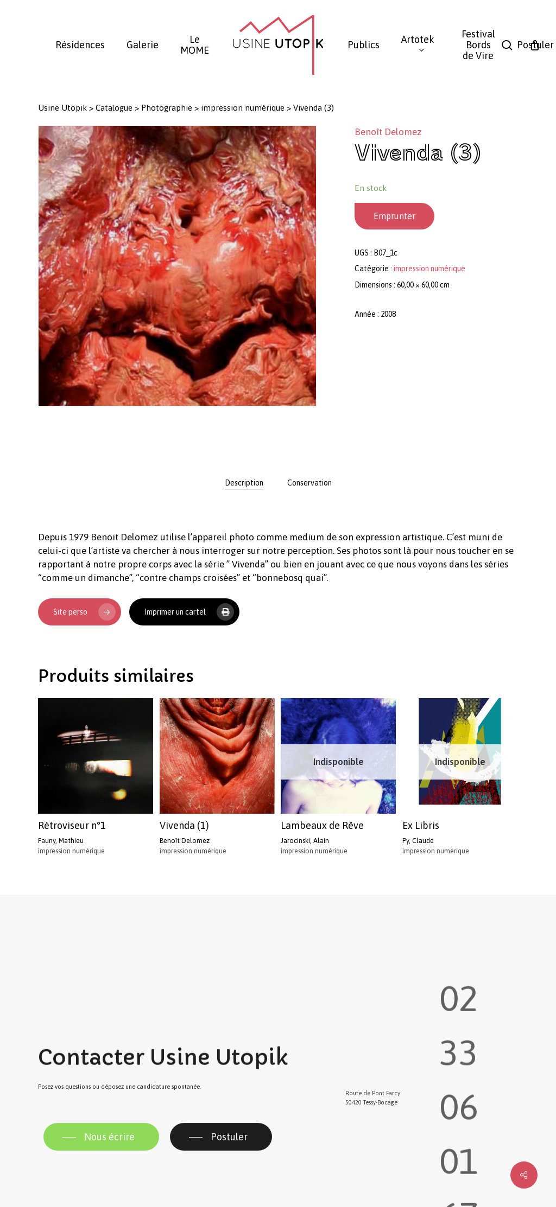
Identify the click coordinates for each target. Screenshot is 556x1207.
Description (244, 482)
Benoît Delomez (388, 131)
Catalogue (114, 107)
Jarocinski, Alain (305, 840)
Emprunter (394, 216)
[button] (101, 1163)
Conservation (309, 482)
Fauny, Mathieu (61, 840)
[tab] (244, 482)
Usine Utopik (62, 107)
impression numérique (243, 107)
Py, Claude (418, 840)
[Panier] (535, 45)
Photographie (166, 107)
